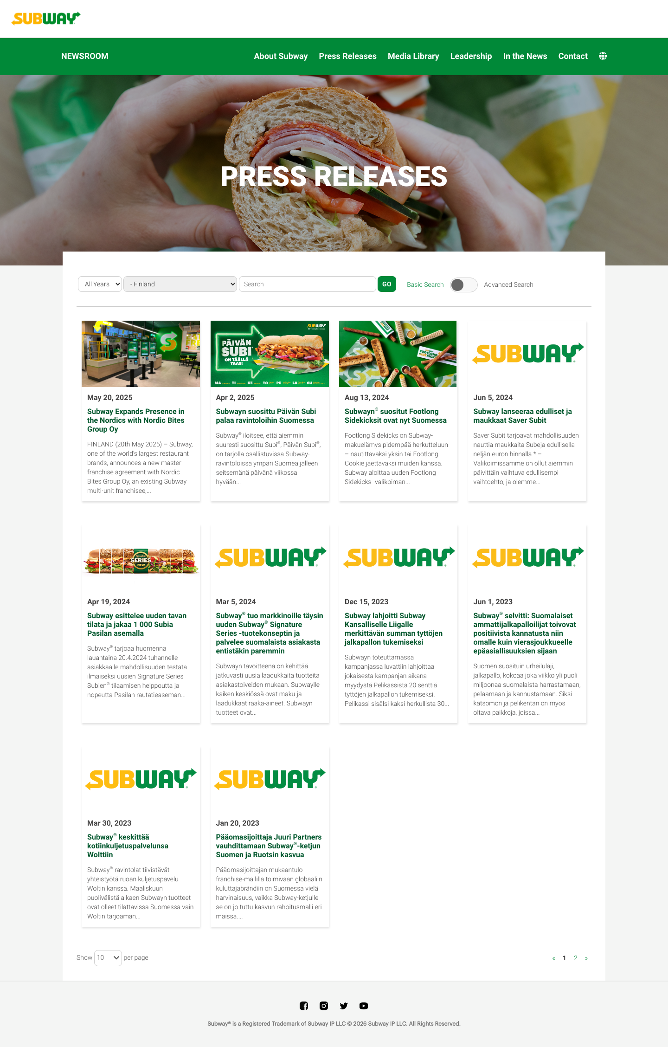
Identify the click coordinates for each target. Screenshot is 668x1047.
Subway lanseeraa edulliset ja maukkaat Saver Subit (523, 416)
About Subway (281, 56)
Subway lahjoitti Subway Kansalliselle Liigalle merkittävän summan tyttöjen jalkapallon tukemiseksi (394, 628)
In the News (525, 56)
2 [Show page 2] (576, 958)
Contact (573, 56)
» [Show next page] (586, 958)
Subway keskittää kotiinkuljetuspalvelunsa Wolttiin (127, 846)
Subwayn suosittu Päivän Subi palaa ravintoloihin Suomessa (266, 416)
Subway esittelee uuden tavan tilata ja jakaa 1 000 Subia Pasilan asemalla (136, 624)
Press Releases (348, 56)
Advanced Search (508, 284)
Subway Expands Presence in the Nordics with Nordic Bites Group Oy (136, 420)
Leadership (471, 56)
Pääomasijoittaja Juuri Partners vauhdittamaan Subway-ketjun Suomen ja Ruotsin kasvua (269, 846)
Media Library (413, 56)
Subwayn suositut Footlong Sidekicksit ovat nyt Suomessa (396, 416)
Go (387, 284)
